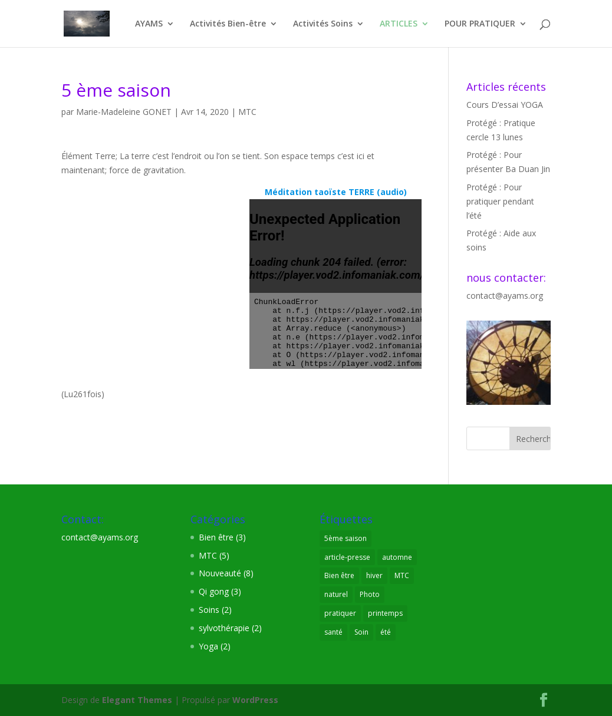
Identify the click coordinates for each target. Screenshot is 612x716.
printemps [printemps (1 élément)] (385, 613)
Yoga (208, 646)
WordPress (255, 699)
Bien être (216, 537)
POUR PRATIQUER (480, 24)
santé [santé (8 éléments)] (333, 632)
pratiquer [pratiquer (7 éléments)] (340, 613)
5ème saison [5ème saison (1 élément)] (345, 538)
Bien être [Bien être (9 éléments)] (339, 575)
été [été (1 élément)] (385, 632)
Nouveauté (220, 573)
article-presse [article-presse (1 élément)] (347, 557)
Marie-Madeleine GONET (124, 111)
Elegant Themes (137, 699)
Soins (209, 609)
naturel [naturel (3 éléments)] (336, 594)
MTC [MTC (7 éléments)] (401, 575)
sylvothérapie (224, 627)
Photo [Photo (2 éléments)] (370, 594)
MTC (247, 111)
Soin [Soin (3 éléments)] (361, 632)
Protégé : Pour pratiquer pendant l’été (500, 201)
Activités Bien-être (228, 24)
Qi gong (214, 591)
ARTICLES (398, 24)
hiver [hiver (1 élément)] (374, 575)
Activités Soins (323, 24)
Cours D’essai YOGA (504, 104)
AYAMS (149, 24)
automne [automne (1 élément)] (397, 557)
